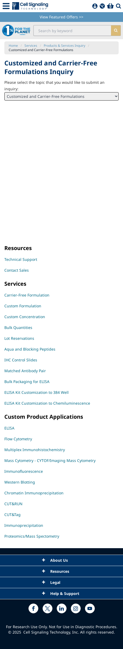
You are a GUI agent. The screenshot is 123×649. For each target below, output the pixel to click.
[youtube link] (90, 608)
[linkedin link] (62, 608)
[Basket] (110, 6)
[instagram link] (76, 608)
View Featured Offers (61, 16)
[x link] (47, 608)
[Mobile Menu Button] (6, 6)
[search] (116, 30)
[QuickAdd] (102, 6)
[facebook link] (33, 608)
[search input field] (72, 30)
